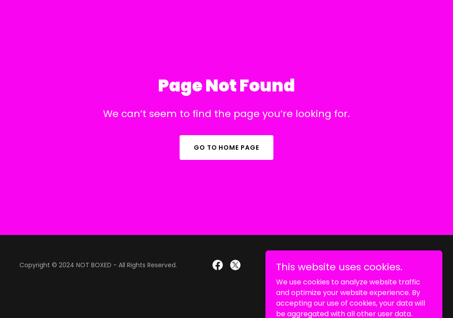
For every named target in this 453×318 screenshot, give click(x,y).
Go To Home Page (227, 147)
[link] (217, 265)
